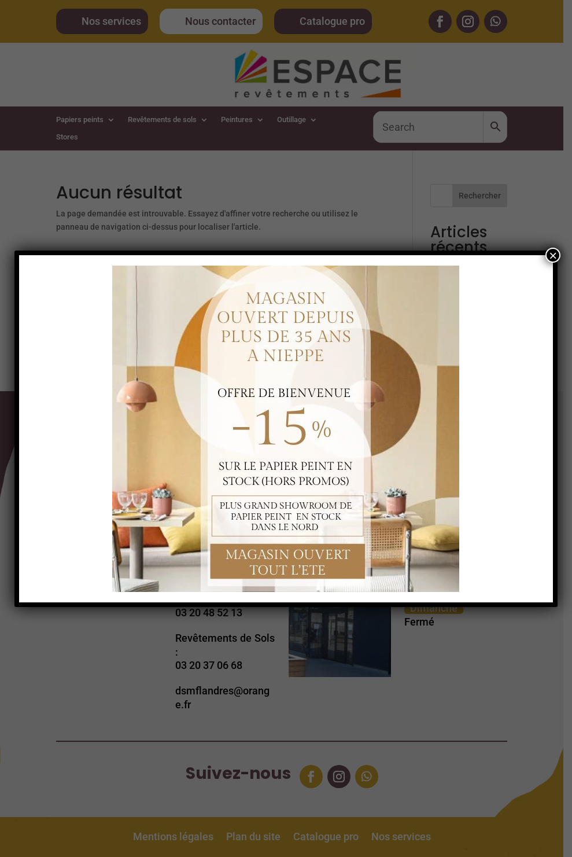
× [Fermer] (553, 255)
